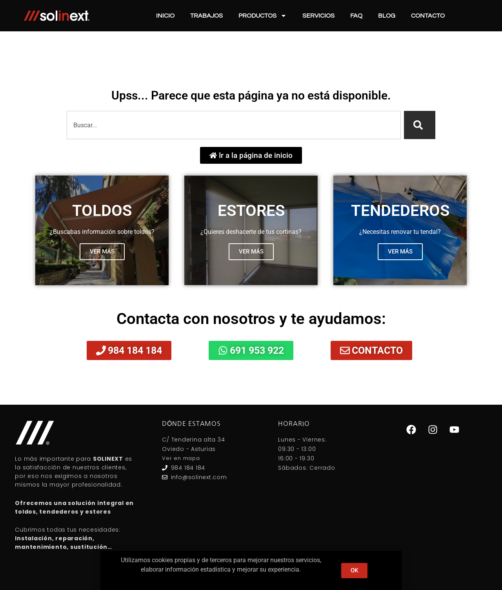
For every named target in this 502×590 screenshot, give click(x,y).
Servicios (318, 16)
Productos (262, 16)
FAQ (356, 16)
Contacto (428, 16)
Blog (386, 16)
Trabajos (206, 16)
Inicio (165, 16)
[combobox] (234, 125)
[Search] (419, 125)
